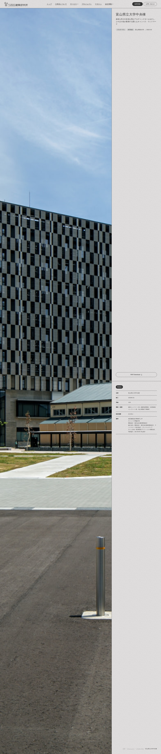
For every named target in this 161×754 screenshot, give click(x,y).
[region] (136, 381)
